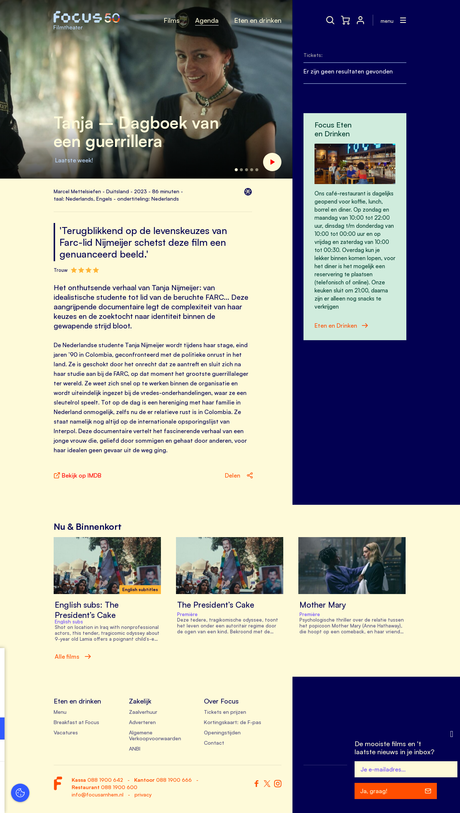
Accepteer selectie (62, 799)
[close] (113, 661)
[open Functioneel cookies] (113, 729)
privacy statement (33, 704)
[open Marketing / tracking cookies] (113, 751)
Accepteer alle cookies (62, 778)
